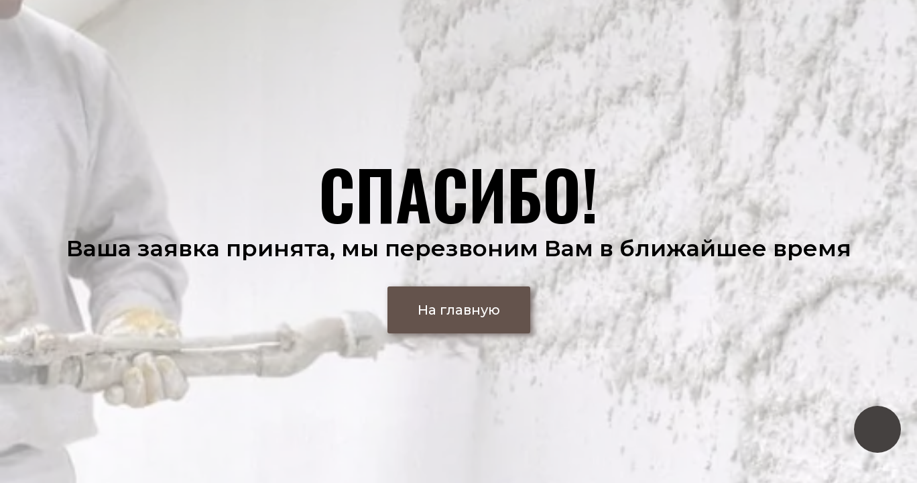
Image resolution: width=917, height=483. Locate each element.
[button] (458, 309)
